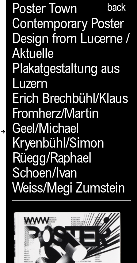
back (116, 8)
